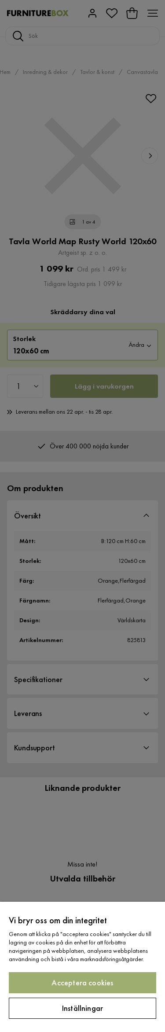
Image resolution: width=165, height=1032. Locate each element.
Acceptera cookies (82, 982)
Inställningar (82, 1008)
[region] (82, 967)
